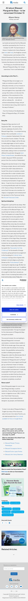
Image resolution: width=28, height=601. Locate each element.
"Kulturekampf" (14, 262)
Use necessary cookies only (13, 319)
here (6, 52)
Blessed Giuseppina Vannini (13, 448)
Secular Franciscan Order (11, 197)
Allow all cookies (14, 309)
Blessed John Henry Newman (14, 454)
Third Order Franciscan (7, 515)
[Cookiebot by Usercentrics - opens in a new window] (20, 280)
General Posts (5, 503)
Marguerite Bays (6, 512)
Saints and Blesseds (15, 503)
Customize (14, 314)
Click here (4, 471)
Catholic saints (16, 509)
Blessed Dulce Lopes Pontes (13, 451)
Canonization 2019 (6, 509)
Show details (20, 305)
